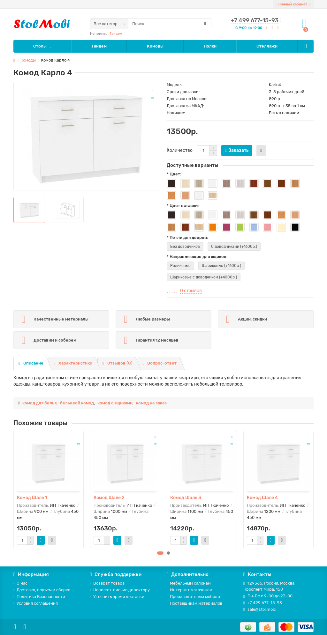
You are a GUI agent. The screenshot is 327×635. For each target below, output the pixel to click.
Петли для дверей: (189, 237)
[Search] (169, 23)
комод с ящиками (115, 403)
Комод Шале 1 (32, 497)
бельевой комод (77, 403)
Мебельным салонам (189, 583)
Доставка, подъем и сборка (41, 589)
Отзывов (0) (118, 363)
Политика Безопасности (39, 596)
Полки (210, 46)
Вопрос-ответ (160, 363)
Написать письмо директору (120, 589)
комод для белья (39, 403)
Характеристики (73, 363)
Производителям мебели (193, 596)
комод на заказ (151, 403)
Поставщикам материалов (194, 603)
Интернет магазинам (189, 589)
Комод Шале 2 (109, 497)
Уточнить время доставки (117, 596)
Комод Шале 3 (185, 497)
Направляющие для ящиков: (199, 256)
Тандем (116, 34)
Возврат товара (107, 583)
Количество (180, 150)
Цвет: (175, 174)
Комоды (155, 46)
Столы (40, 46)
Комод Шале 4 (262, 497)
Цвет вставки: (184, 205)
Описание (31, 363)
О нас (20, 583)
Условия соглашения (35, 603)
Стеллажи (267, 46)
